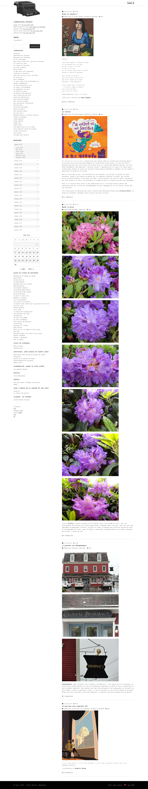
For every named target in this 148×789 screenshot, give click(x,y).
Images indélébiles (20, 83)
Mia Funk (17, 331)
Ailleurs (17, 53)
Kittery (70, 523)
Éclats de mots (19, 280)
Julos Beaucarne (19, 376)
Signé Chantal (18, 121)
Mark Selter (18, 327)
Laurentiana (18, 315)
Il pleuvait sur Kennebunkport (74, 545)
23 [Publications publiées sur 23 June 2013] (15, 260)
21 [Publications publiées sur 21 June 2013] (34, 256)
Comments (18, 410)
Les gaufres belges (20, 369)
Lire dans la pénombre (37, 27)
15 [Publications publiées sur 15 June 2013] (37, 252)
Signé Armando (18, 119)
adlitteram (17, 278)
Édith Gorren (18, 346)
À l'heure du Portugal (21, 65)
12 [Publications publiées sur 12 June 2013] (26, 252)
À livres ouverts (20, 67)
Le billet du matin (20, 91)
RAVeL (15, 384)
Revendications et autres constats (26, 115)
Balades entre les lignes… (23, 284)
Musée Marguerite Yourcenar (23, 360)
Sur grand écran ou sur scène (24, 127)
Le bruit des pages (20, 317)
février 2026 (20, 155)
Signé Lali (17, 123)
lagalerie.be (18, 348)
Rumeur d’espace (19, 335)
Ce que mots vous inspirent (23, 71)
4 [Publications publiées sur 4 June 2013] (22, 248)
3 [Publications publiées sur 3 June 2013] (18, 248)
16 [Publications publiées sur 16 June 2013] (15, 256)
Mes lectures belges (21, 101)
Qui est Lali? (18, 113)
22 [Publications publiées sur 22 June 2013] (37, 256)
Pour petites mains (20, 111)
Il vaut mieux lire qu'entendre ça (26, 81)
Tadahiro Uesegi (80, 768)
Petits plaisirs (19, 109)
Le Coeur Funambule (20, 319)
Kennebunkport (67, 684)
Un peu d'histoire (20, 131)
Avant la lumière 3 (69, 14)
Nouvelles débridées (21, 107)
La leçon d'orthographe (22, 87)
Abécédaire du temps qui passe (24, 276)
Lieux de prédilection (21, 97)
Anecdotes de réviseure (22, 57)
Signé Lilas (18, 125)
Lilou (15, 25)
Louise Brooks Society (21, 400)
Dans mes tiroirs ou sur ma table (26, 75)
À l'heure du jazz (20, 63)
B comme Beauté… (19, 282)
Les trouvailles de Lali (22, 95)
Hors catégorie (19, 79)
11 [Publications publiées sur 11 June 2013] (23, 252)
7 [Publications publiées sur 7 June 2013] (33, 248)
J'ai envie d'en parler (22, 302)
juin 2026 (19, 147)
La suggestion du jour (21, 89)
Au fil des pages (20, 59)
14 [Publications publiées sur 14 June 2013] (34, 252)
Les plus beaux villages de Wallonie (27, 382)
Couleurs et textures (21, 73)
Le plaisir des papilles (22, 93)
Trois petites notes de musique (25, 129)
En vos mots (18, 77)
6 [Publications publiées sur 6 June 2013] (29, 248)
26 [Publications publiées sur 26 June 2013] (26, 260)
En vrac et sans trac (21, 296)
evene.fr (17, 391)
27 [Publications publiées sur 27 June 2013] (30, 260)
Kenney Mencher (19, 307)
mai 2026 (19, 149)
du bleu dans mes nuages (22, 292)
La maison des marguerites (23, 311)
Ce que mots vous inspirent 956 (74, 706)
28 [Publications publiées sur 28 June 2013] (34, 260)
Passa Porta (18, 362)
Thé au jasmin (18, 339)
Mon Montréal (18, 105)
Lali (130, 3)
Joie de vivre (18, 305)
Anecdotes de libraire (21, 55)
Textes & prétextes (20, 337)
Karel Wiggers (86, 97)
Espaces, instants (20, 298)
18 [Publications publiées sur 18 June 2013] (23, 256)
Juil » (31, 269)
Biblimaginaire (19, 286)
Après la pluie (68, 207)
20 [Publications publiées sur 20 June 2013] (30, 256)
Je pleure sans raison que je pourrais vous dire (31, 303)
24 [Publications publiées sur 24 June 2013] (19, 260)
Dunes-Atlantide (19, 294)
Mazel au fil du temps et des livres (27, 329)
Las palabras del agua (21, 313)
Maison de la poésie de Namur (24, 358)
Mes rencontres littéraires (23, 103)
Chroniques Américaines (22, 290)
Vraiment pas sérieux (21, 135)
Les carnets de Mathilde (22, 321)
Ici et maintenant (20, 300)
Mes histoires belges (21, 99)
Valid (18, 412)
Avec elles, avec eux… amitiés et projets (29, 61)
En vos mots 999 (27, 25)
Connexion (18, 40)
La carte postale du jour (23, 85)
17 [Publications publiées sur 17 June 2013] (19, 256)
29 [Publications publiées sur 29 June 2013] (37, 260)
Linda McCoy (18, 323)
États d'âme (18, 69)
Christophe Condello (21, 288)
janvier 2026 (20, 157)
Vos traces (17, 133)
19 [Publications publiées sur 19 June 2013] (26, 256)
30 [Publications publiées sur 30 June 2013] (15, 264)
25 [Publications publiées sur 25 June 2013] (23, 260)
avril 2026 (20, 151)
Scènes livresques (20, 117)
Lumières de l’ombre (21, 325)
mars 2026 (19, 153)
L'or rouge (17, 309)
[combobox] (22, 46)
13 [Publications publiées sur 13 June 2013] (30, 252)
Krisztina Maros (125, 191)
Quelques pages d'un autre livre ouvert (28, 333)
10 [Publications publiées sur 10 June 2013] (19, 252)
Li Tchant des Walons (21, 393)
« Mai (22, 269)
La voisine (66, 112)
